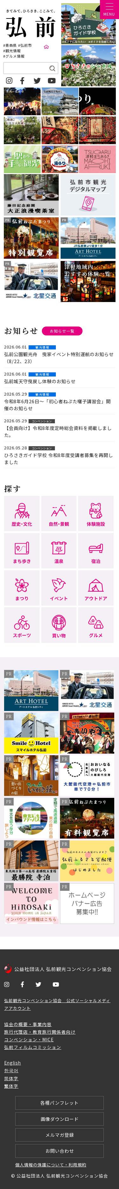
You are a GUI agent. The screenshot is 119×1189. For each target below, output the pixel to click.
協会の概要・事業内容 (28, 1024)
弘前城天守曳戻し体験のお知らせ (40, 381)
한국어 (11, 1070)
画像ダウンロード (60, 1118)
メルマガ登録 (59, 1134)
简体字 (11, 1078)
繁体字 (11, 1086)
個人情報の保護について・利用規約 (50, 1165)
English (12, 1062)
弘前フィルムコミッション (32, 1047)
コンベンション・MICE (29, 1039)
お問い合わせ (59, 1150)
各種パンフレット (59, 1102)
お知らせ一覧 (62, 331)
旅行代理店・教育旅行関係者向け (40, 1032)
